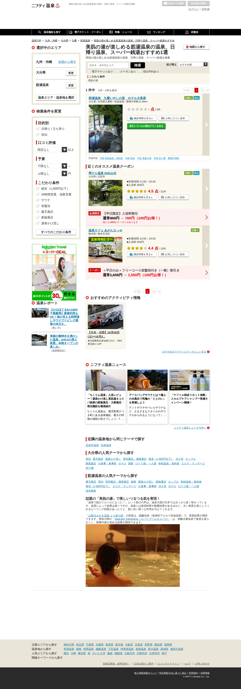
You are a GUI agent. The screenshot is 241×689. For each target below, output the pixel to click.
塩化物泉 (91, 490)
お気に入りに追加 (175, 118)
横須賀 (82, 653)
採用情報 (205, 673)
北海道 (139, 644)
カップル (190, 458)
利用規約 (193, 673)
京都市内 (142, 653)
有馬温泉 (88, 648)
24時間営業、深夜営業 (56, 194)
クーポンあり (128, 71)
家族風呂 (91, 463)
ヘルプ (187, 663)
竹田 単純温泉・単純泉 (111, 158)
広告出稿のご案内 (143, 663)
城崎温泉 (101, 648)
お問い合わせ (202, 663)
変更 (71, 73)
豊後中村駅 (173, 158)
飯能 (110, 653)
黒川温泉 (153, 648)
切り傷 (90, 467)
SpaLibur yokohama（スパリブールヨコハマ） (142, 518)
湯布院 (164, 648)
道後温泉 (141, 648)
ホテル (122, 463)
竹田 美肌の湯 (144, 158)
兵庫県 (100, 644)
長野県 (149, 644)
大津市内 (154, 653)
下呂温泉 (113, 648)
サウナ (45, 200)
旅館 (130, 463)
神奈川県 (69, 644)
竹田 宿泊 (130, 158)
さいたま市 (98, 653)
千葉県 (90, 644)
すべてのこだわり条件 (56, 232)
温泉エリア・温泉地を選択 (56, 97)
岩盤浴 (45, 206)
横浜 (66, 653)
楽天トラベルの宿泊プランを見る (146, 126)
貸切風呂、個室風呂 (135, 458)
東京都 (119, 644)
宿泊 (88, 458)
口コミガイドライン (168, 663)
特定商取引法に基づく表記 (172, 673)
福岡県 (168, 644)
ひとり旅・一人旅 (145, 463)
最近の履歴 (199, 3)
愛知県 (158, 644)
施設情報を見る (142, 118)
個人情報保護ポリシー (145, 673)
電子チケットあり (102, 71)
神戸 (164, 653)
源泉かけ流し (113, 458)
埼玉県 (80, 644)
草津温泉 (69, 648)
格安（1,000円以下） (161, 458)
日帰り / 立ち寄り (53, 128)
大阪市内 (129, 653)
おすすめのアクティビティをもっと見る (184, 351)
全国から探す (67, 61)
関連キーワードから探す (47, 657)
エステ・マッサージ (193, 463)
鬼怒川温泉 (176, 648)
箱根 (78, 648)
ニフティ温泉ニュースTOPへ (190, 427)
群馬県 (109, 644)
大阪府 (129, 644)
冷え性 (179, 458)
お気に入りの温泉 (174, 3)
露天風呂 (98, 458)
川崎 (73, 653)
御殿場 (118, 653)
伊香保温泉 (127, 648)
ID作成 (206, 9)
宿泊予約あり (151, 71)
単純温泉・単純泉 (168, 463)
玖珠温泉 (106, 445)
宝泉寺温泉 (92, 445)
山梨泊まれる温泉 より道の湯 (105, 515)
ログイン (193, 9)
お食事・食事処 (107, 463)
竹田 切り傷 (159, 158)
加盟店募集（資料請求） (116, 663)
